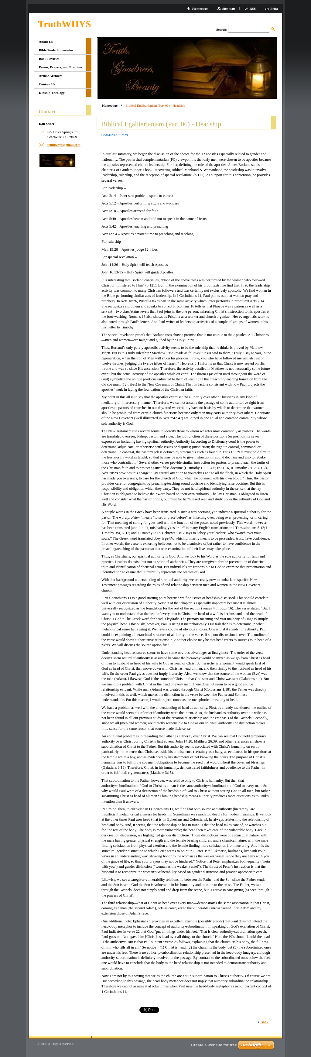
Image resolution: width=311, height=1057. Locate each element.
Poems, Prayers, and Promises (61, 67)
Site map (228, 8)
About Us (46, 41)
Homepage (110, 105)
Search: (221, 29)
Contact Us (47, 84)
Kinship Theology (52, 92)
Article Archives (50, 75)
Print (274, 8)
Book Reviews (49, 58)
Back (264, 1022)
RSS (253, 8)
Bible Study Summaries (56, 50)
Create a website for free (214, 1045)
